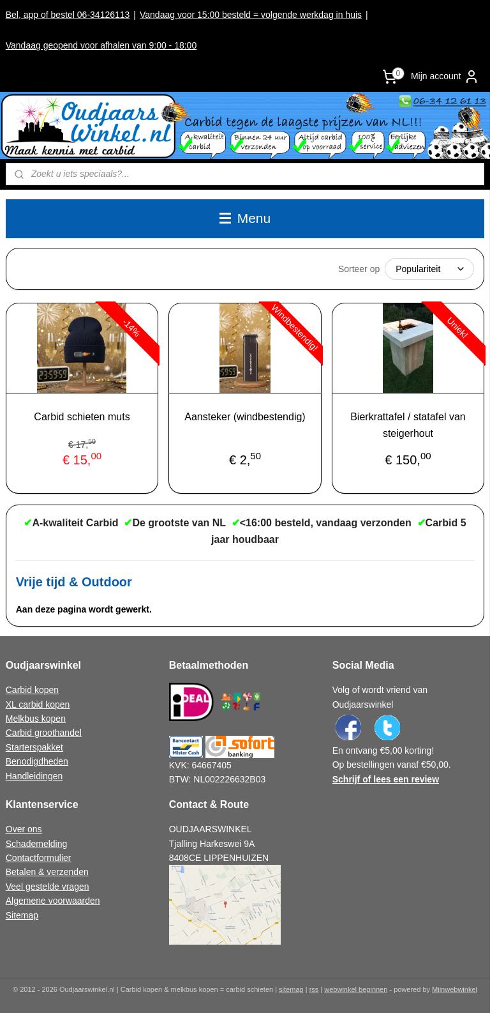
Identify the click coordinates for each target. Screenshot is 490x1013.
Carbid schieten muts (82, 416)
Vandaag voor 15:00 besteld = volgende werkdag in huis (251, 15)
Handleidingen (34, 776)
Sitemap (22, 915)
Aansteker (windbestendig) (244, 416)
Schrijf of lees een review (385, 779)
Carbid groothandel (44, 732)
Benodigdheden (37, 761)
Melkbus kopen (36, 718)
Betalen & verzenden (47, 872)
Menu (245, 218)
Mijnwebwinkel (454, 989)
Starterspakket (34, 747)
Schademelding (37, 844)
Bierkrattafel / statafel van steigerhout (408, 425)
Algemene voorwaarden (53, 900)
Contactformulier (38, 858)
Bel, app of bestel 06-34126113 (68, 15)
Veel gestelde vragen (47, 886)
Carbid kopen (32, 690)
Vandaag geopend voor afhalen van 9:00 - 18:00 (101, 45)
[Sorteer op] (429, 269)
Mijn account (445, 76)
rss (314, 989)
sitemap (291, 989)
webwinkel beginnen (355, 989)
